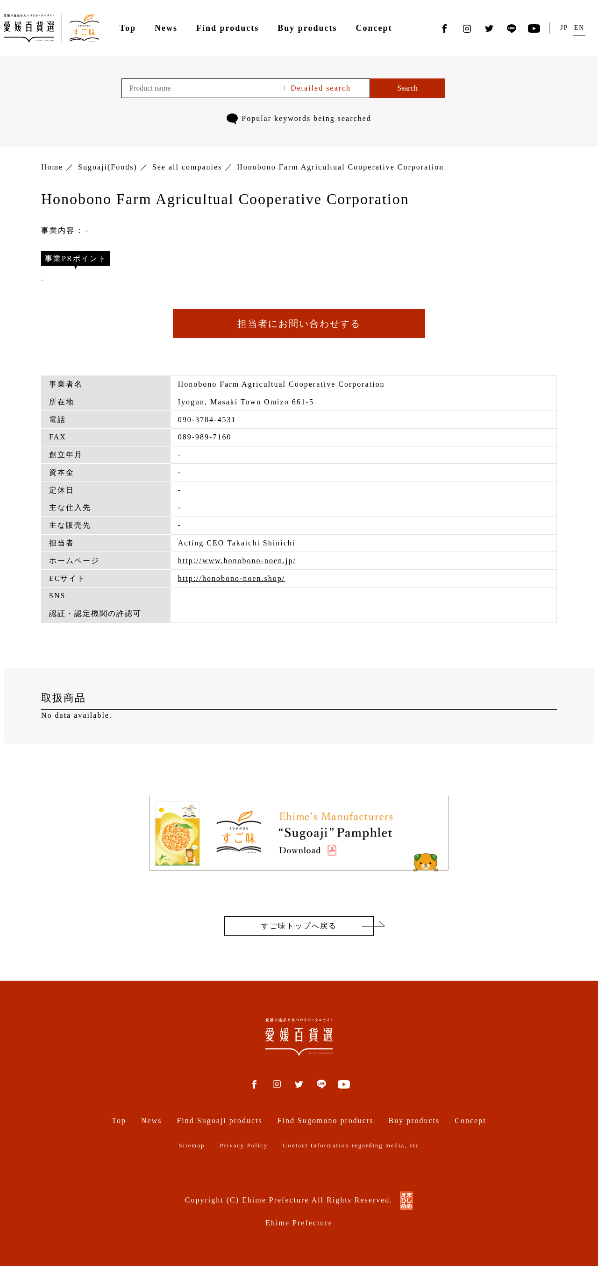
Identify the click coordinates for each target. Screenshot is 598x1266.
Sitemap (191, 1145)
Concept (374, 28)
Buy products (307, 28)
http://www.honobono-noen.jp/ (237, 561)
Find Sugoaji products (219, 1121)
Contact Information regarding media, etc (351, 1145)
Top (128, 28)
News (166, 28)
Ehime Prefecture (299, 1223)
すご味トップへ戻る (299, 926)
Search (407, 88)
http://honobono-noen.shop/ (231, 578)
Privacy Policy (244, 1145)
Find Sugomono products (326, 1121)
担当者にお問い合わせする (299, 323)
